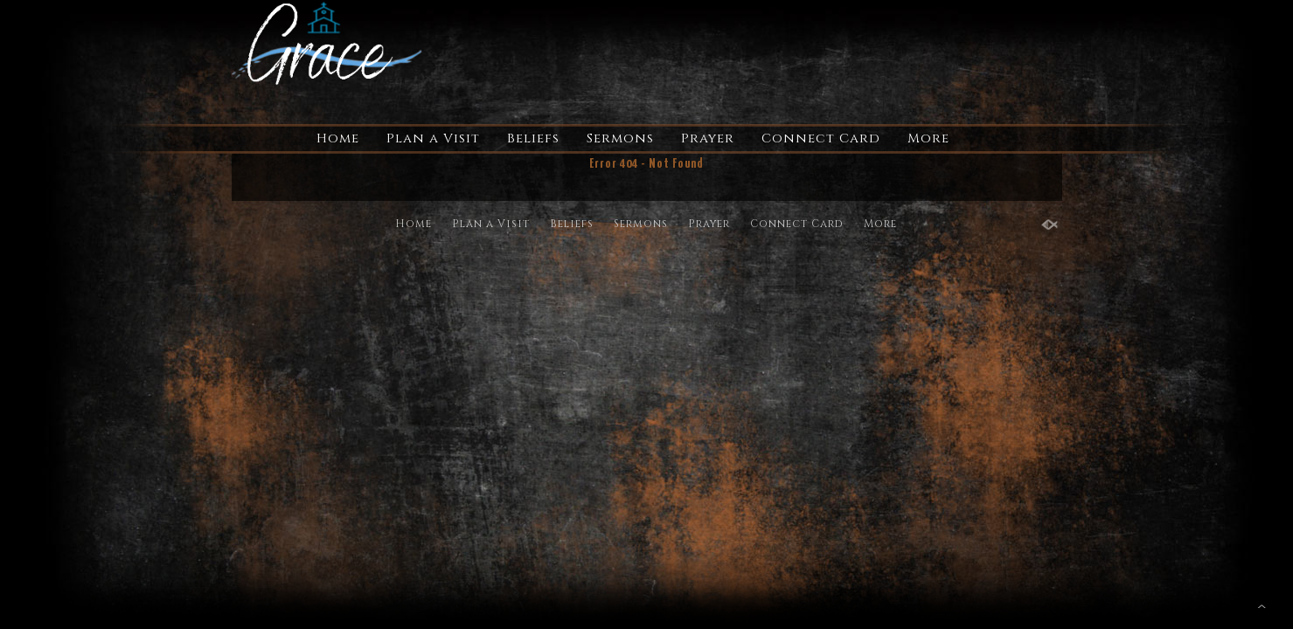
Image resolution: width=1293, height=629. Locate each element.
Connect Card (820, 138)
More (928, 138)
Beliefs (533, 138)
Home (337, 138)
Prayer (707, 138)
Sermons (620, 138)
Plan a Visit (433, 138)
